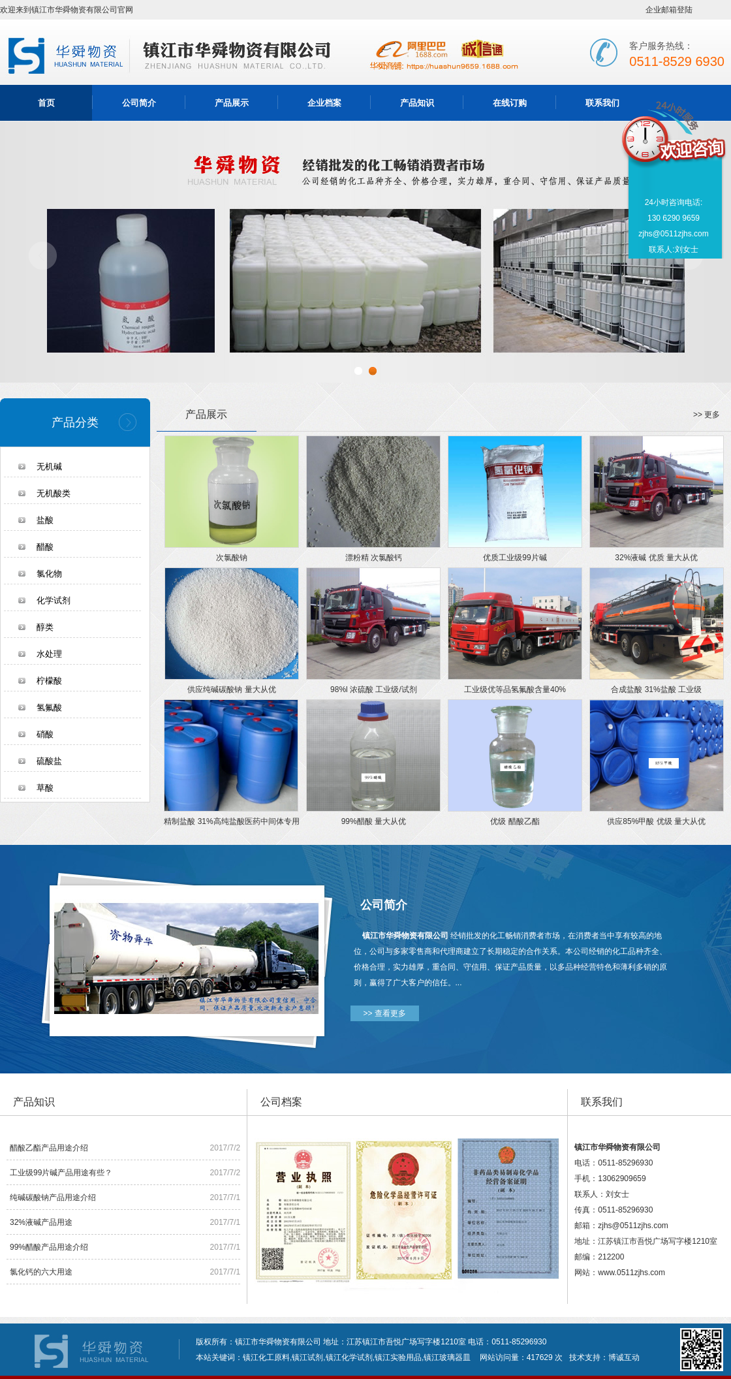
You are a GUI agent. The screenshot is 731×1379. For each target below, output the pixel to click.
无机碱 (49, 466)
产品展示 (232, 103)
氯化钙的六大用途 (41, 1271)
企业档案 (324, 103)
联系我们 (602, 103)
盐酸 (45, 520)
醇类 (45, 627)
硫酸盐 (49, 761)
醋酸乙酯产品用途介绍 (49, 1147)
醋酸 (45, 547)
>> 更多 (706, 414)
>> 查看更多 (385, 1013)
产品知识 (417, 103)
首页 (46, 103)
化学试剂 (53, 600)
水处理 (49, 654)
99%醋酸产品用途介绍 (49, 1247)
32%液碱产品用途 (41, 1222)
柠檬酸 (49, 681)
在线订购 (510, 103)
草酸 (45, 788)
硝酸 (45, 734)
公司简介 (139, 103)
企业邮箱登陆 (668, 9)
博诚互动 (624, 1357)
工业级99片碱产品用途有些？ (61, 1172)
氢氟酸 (49, 707)
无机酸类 (53, 493)
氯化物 (49, 574)
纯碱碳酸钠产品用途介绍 (53, 1197)
